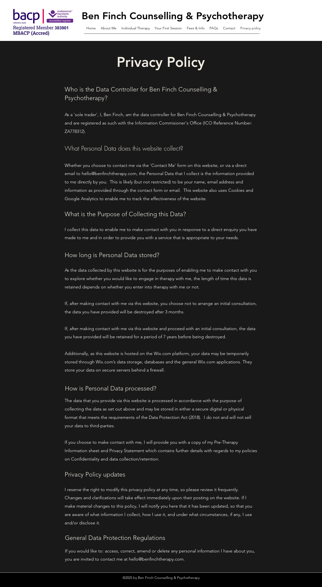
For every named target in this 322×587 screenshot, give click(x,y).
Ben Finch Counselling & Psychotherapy (173, 16)
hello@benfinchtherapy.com (109, 173)
